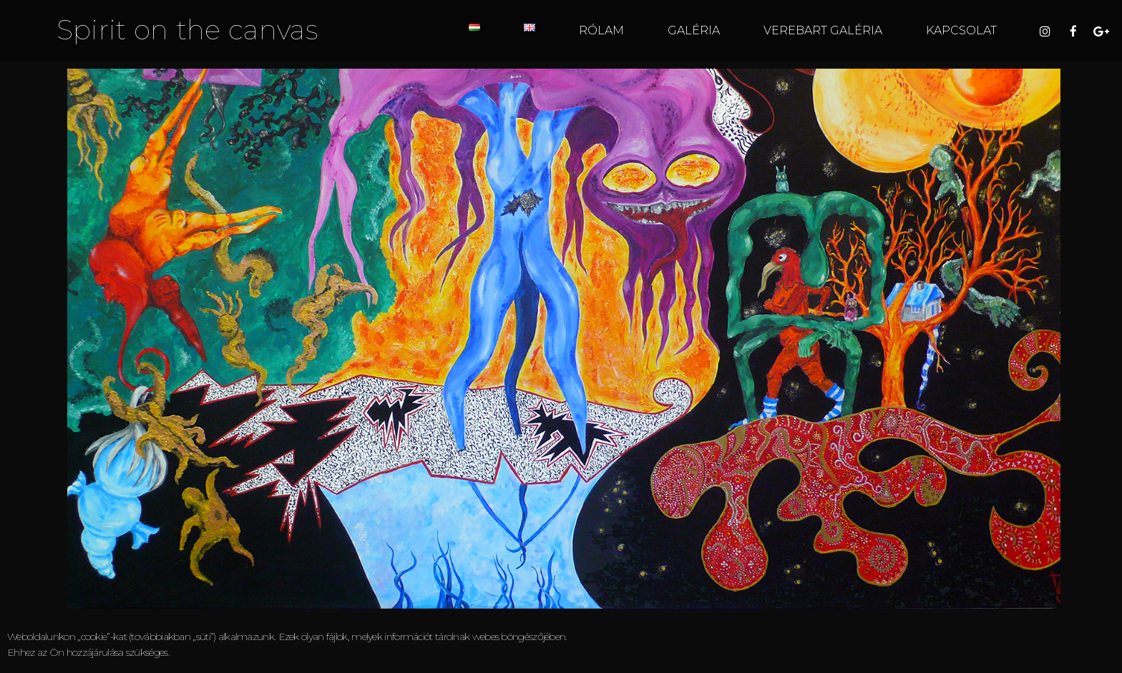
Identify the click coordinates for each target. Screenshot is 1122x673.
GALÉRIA (694, 30)
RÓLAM (601, 30)
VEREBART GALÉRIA (823, 30)
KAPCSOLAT (961, 30)
